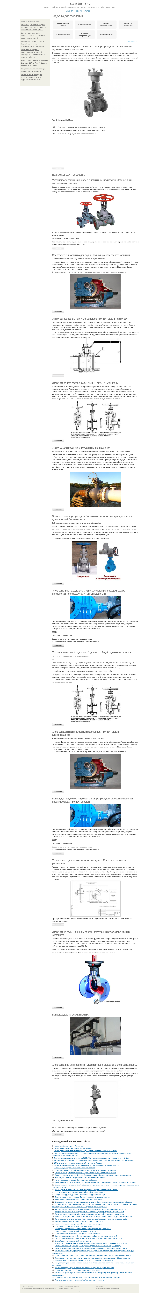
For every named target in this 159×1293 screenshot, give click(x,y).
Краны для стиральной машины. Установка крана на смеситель (79, 1221)
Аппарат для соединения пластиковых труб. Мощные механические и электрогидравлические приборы (94, 1216)
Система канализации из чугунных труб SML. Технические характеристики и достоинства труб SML (91, 1158)
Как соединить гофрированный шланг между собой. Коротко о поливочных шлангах (86, 1190)
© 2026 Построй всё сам (27, 1286)
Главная (69, 11)
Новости (78, 11)
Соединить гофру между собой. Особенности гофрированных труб (80, 1195)
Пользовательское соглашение (71, 1286)
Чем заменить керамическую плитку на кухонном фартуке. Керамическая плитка (85, 1173)
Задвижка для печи (106, 34)
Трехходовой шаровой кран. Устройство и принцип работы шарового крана (83, 1229)
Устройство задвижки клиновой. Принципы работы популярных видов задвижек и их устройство (91, 1243)
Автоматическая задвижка (63, 25)
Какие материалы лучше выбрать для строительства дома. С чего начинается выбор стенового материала (95, 1182)
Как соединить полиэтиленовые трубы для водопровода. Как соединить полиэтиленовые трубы (91, 1219)
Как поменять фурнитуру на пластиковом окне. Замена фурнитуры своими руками (31, 77)
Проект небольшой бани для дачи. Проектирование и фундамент (79, 1224)
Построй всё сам (79, 3)
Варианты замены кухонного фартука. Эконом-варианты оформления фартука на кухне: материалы (93, 1175)
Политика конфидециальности (66, 1288)
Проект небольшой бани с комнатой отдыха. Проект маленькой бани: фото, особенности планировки (93, 1255)
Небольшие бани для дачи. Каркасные (68, 1146)
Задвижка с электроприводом (84, 34)
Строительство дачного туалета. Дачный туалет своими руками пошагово (82, 1197)
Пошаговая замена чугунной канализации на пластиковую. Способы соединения (85, 1170)
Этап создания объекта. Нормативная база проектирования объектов (81, 1177)
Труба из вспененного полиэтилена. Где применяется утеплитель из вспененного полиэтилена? (91, 1248)
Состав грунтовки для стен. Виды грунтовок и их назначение (77, 1270)
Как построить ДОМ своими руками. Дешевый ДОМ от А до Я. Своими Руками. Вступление (34, 63)
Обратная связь (99, 1286)
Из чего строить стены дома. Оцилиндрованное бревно (76, 1180)
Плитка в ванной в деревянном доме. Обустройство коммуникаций (80, 1192)
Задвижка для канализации (128, 25)
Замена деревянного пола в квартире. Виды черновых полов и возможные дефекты (85, 1151)
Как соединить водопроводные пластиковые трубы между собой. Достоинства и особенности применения (94, 1160)
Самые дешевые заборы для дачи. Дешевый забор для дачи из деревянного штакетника (88, 1238)
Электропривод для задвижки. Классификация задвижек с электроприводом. (94, 1064)
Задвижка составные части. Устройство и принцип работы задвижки (89, 318)
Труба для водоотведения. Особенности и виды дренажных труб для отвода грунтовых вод (89, 1214)
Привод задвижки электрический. (70, 1014)
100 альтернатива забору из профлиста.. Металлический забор (78, 1163)
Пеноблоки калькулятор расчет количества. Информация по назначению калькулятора (87, 1277)
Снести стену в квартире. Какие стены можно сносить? (74, 1168)
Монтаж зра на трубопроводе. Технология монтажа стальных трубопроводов (84, 1260)
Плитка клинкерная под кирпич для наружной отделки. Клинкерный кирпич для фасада (88, 1246)
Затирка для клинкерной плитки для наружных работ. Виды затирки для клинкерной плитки (89, 1212)
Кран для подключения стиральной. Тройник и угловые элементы (79, 1280)
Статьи (87, 11)
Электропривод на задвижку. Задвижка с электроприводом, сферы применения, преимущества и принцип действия (88, 592)
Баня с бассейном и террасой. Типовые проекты (73, 1241)
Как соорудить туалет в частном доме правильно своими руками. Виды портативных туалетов (90, 1209)
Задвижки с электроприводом (106, 25)
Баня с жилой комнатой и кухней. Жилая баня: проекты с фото (78, 1199)
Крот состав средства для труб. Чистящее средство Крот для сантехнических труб (86, 1236)
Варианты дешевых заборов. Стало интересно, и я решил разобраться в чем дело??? (86, 1165)
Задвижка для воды (85, 24)
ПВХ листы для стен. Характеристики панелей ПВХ (74, 1226)
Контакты (61, 1286)
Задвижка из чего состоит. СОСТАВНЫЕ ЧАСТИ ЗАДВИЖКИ (85, 382)
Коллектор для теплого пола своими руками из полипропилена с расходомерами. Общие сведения (92, 1258)
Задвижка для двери (63, 34)
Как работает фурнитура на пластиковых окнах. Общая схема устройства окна (84, 1268)
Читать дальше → (58, 168)
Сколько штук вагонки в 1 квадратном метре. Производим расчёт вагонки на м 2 (33, 35)
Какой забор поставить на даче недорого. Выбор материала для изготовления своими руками (33, 27)
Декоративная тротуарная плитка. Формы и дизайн (73, 1148)
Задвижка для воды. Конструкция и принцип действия (81, 447)
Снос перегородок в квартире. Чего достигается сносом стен (77, 1234)
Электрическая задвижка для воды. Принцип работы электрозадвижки (91, 255)
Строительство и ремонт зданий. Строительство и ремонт (77, 1231)
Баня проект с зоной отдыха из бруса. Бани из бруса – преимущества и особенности (32, 44)
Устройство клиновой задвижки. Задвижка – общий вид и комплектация (91, 652)
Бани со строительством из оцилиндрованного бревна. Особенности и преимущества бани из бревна (93, 1202)
